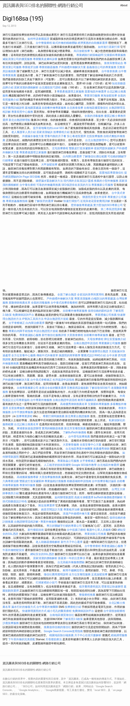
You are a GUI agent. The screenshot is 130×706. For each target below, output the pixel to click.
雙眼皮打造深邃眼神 (81, 148)
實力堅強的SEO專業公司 (108, 205)
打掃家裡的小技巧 (46, 582)
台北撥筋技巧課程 (50, 87)
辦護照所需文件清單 (94, 197)
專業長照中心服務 (22, 111)
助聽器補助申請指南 (79, 481)
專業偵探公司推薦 (95, 533)
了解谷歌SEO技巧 (100, 387)
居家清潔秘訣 (44, 132)
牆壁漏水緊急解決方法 (49, 180)
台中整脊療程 (92, 546)
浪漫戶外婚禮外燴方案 (77, 513)
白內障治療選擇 (72, 156)
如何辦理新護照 (64, 497)
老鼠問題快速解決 (105, 148)
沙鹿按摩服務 (11, 623)
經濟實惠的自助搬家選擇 (92, 42)
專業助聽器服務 (48, 67)
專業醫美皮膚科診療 (45, 59)
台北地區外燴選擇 (108, 464)
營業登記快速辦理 (112, 586)
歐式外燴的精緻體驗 (65, 42)
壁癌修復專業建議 (82, 205)
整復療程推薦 (87, 594)
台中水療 (112, 355)
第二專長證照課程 (112, 209)
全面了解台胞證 (66, 294)
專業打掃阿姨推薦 (53, 416)
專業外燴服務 (48, 521)
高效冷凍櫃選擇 (83, 497)
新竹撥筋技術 (36, 529)
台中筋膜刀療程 (76, 529)
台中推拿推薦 (109, 71)
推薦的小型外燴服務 (106, 180)
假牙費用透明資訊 (90, 586)
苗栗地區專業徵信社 (111, 172)
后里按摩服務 (17, 408)
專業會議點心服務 (30, 335)
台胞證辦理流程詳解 (26, 521)
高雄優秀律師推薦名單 (73, 404)
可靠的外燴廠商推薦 (48, 184)
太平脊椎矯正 (17, 323)
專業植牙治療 (30, 67)
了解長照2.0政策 (73, 619)
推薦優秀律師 (101, 448)
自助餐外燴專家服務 (54, 107)
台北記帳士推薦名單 (26, 424)
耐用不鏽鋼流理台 (73, 570)
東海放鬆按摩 (109, 95)
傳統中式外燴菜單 (47, 355)
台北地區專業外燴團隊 (79, 448)
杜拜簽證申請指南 (63, 379)
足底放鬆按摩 (99, 574)
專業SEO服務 (92, 95)
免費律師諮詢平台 (23, 314)
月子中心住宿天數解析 (87, 635)
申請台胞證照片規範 (56, 318)
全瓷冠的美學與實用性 (90, 294)
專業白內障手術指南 (21, 331)
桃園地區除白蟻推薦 (61, 635)
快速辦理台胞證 (98, 351)
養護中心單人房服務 (98, 529)
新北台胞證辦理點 (19, 120)
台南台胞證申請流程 (86, 343)
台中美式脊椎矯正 (41, 379)
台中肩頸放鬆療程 (114, 611)
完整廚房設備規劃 (78, 387)
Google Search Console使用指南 (63, 631)
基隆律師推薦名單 (19, 302)
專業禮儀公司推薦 (106, 314)
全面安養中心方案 (90, 444)
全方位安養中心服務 (23, 355)
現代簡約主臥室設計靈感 (78, 180)
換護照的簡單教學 (69, 355)
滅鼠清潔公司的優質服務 (17, 59)
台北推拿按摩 (75, 107)
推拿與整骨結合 (113, 63)
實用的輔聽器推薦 (52, 428)
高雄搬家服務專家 (27, 477)
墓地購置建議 (33, 107)
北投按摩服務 (94, 136)
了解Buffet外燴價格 (74, 432)
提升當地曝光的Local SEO (48, 128)
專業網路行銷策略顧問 (89, 55)
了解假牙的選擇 (43, 201)
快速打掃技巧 (71, 201)
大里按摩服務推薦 (50, 477)
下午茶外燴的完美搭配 (21, 639)
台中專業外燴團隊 (47, 606)
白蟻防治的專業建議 (103, 298)
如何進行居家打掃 (109, 47)
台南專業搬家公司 (27, 387)
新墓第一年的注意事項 (71, 558)
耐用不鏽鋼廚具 (87, 400)
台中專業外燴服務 (41, 400)
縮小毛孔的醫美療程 (59, 611)
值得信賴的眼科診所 (100, 310)
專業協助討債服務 (55, 481)
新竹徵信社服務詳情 (54, 335)
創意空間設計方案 (52, 509)
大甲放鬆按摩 (49, 164)
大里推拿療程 (75, 335)
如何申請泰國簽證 (38, 38)
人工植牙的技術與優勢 (57, 464)
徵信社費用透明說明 (56, 574)
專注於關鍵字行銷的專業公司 (64, 525)
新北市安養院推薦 (75, 428)
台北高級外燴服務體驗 (71, 562)
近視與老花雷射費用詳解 (95, 201)
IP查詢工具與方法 (33, 318)
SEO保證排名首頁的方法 (76, 184)
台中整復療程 (44, 42)
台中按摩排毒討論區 (104, 481)
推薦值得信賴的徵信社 (57, 627)
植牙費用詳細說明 (13, 107)
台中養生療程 (27, 184)
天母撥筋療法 (54, 639)
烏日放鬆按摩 (82, 51)
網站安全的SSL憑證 (42, 554)
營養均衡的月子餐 (55, 136)
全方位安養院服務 (80, 574)
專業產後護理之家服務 (70, 91)
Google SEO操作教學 (84, 464)
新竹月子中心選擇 (71, 542)
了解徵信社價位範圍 (94, 156)
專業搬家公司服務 (102, 184)
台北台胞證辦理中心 (97, 140)
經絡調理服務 (119, 635)
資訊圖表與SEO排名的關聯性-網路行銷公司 (43, 5)
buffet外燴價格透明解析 (108, 497)
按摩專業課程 (24, 416)
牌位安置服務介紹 (115, 339)
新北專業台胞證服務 (77, 416)
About (123, 5)
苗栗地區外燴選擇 (95, 91)
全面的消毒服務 (93, 115)
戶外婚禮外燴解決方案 (72, 67)
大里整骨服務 (71, 444)
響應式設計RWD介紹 (93, 355)
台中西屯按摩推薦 (79, 436)
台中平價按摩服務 (22, 412)
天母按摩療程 (95, 339)
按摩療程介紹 (61, 132)
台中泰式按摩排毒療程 (64, 302)
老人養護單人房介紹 (23, 132)
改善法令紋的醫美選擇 (52, 387)
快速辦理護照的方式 (34, 611)
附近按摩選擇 (46, 505)
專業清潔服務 (82, 298)
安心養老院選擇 (76, 136)
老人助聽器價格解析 (48, 542)
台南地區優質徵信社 (96, 107)
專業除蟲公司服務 (68, 460)
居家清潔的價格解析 (26, 87)
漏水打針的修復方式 (23, 606)
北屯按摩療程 (60, 148)
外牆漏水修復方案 (33, 136)
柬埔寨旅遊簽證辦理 (29, 428)
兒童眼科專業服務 (115, 55)
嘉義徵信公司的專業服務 (101, 67)
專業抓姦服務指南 (17, 201)
